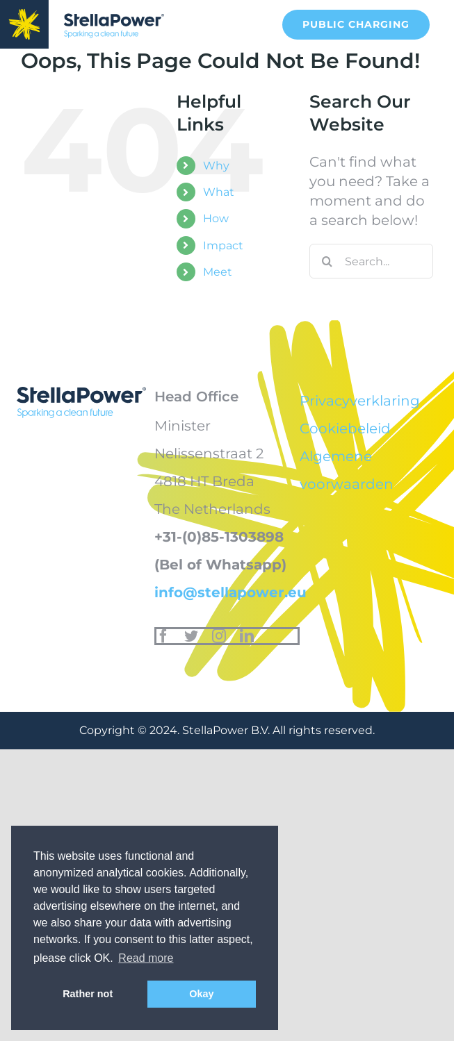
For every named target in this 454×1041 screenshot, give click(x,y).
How (216, 218)
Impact (223, 245)
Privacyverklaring (360, 400)
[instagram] (219, 636)
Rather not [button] (88, 993)
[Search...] (371, 261)
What (218, 192)
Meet (217, 271)
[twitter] (191, 636)
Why (216, 165)
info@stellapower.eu (230, 592)
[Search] (326, 261)
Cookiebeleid (345, 428)
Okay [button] (201, 993)
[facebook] (163, 636)
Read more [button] (145, 958)
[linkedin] (247, 636)
